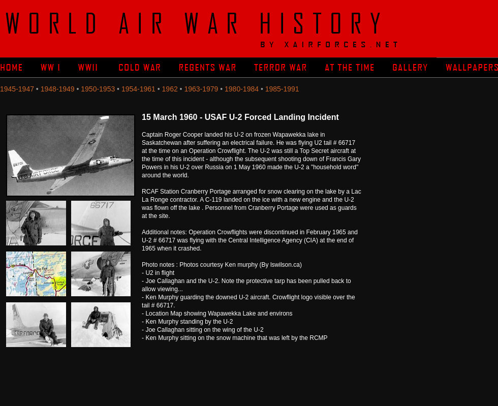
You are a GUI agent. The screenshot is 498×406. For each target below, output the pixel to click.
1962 (170, 89)
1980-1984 (242, 89)
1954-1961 (138, 89)
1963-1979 (201, 89)
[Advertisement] (434, 172)
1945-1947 (17, 89)
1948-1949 (58, 89)
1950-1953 (98, 89)
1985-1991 (282, 89)
